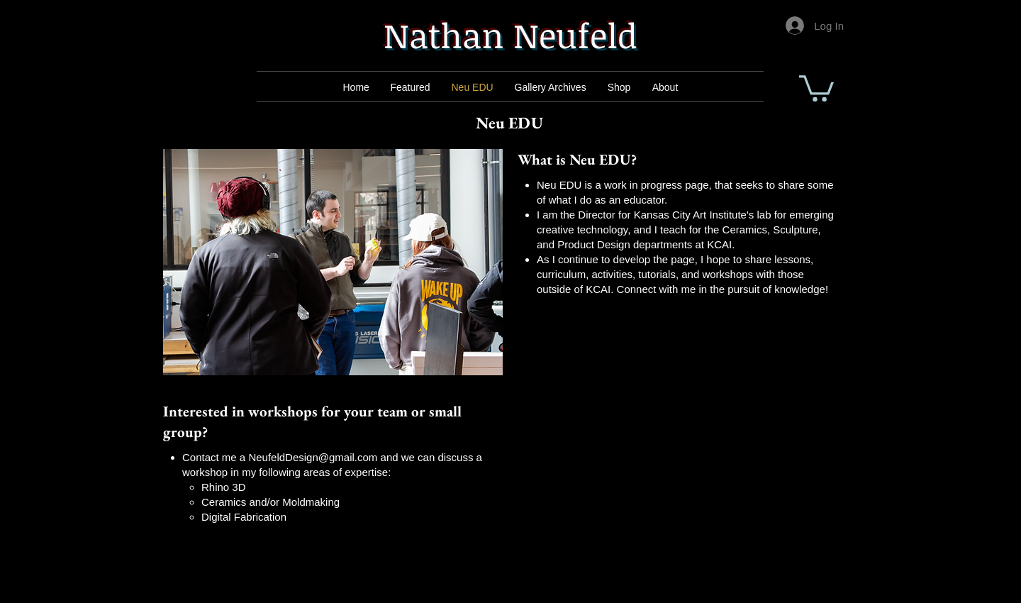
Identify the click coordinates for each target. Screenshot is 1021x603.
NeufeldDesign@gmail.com (312, 457)
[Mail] (412, 87)
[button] (816, 86)
